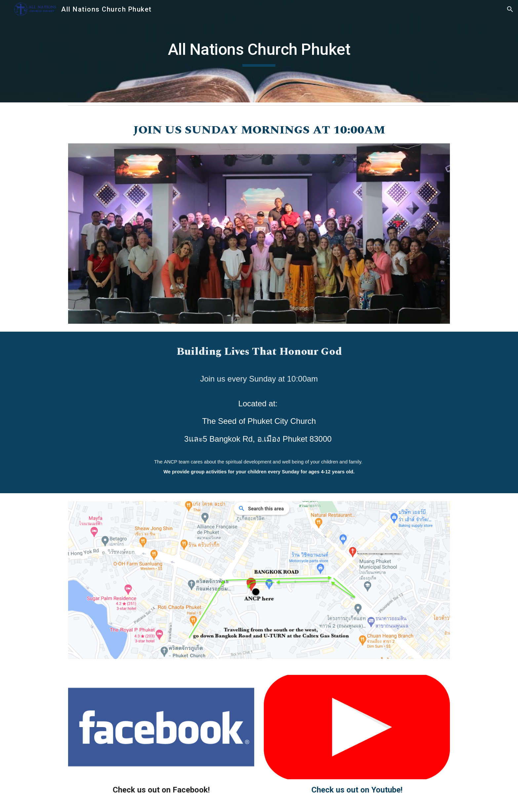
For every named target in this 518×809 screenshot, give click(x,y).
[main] (259, 51)
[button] (510, 9)
